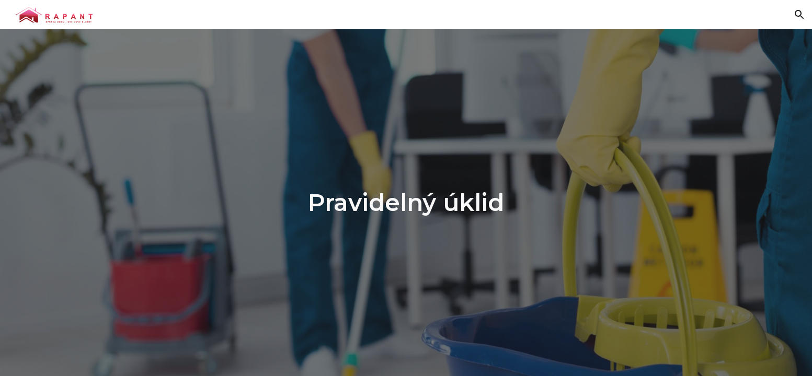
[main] (406, 203)
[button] (799, 14)
